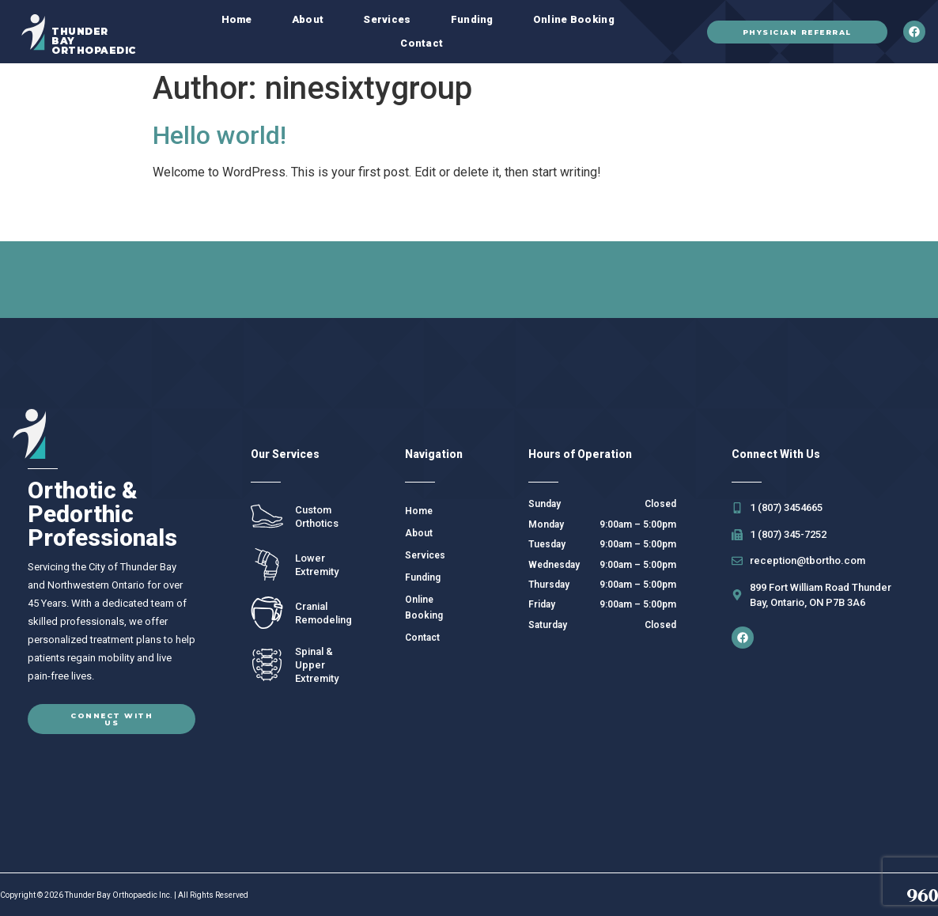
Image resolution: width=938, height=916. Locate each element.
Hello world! (219, 135)
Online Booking (574, 19)
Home (236, 19)
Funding (472, 19)
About (308, 19)
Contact (421, 43)
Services (386, 19)
